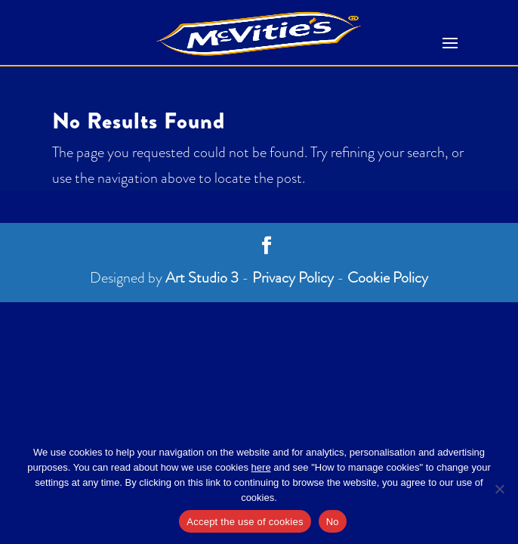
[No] (499, 488)
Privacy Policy (293, 278)
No (332, 521)
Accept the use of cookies (245, 521)
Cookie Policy (387, 278)
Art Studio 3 (202, 278)
